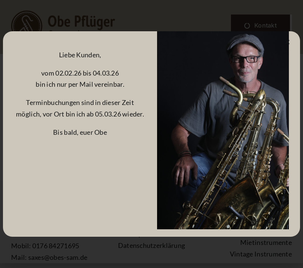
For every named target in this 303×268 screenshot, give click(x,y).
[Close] (287, 42)
